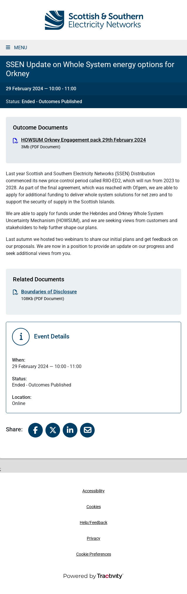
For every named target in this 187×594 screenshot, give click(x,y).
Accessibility (93, 491)
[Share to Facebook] (35, 430)
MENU (16, 47)
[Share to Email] (87, 430)
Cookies (93, 506)
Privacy (93, 538)
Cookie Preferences (93, 554)
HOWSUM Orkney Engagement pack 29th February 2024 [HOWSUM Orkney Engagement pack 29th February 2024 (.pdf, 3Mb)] (83, 140)
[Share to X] (52, 430)
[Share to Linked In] (70, 430)
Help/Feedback (93, 522)
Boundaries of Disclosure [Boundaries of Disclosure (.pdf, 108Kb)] (49, 292)
